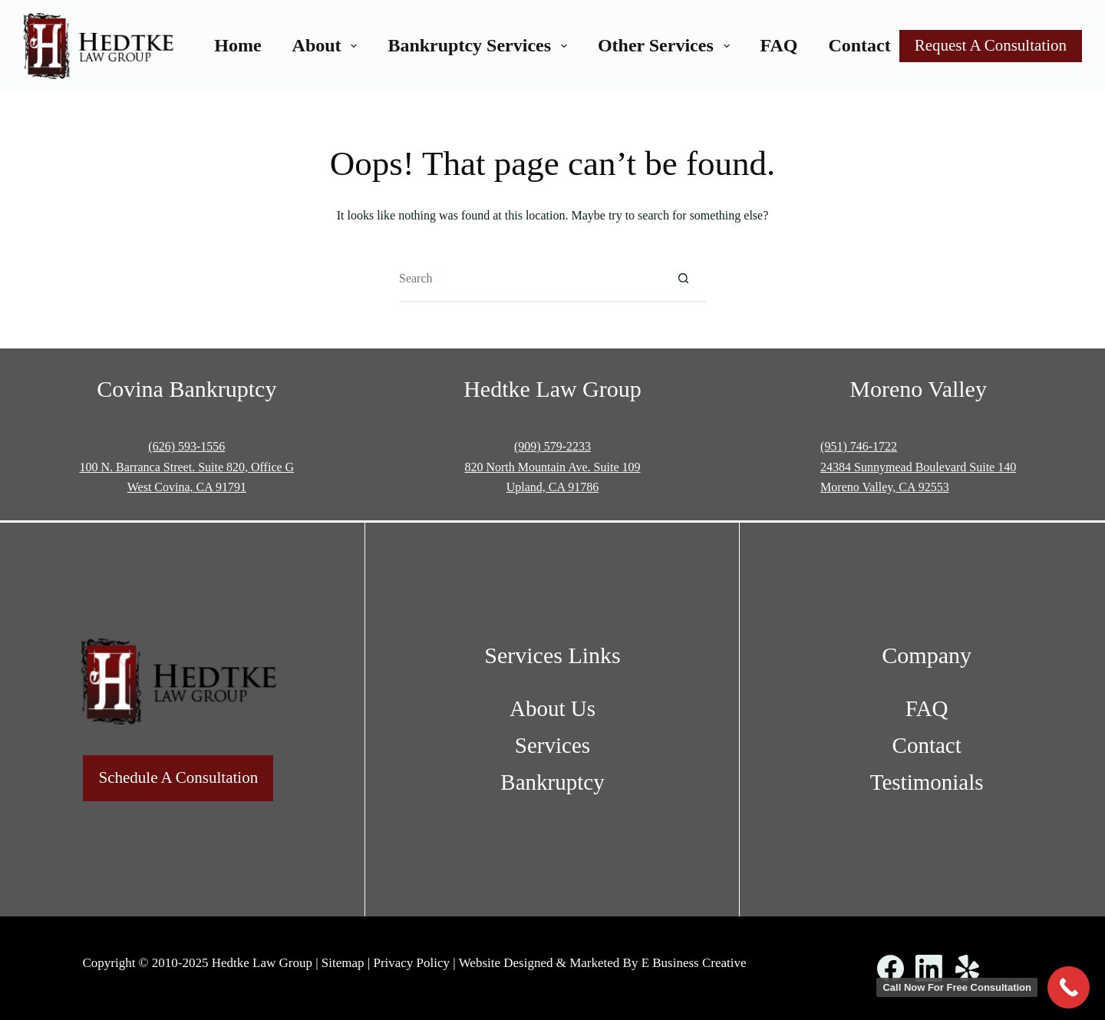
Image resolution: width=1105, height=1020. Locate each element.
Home (237, 45)
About (328, 45)
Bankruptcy (552, 782)
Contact (859, 45)
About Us (552, 708)
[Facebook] (890, 968)
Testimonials (927, 782)
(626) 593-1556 (186, 446)
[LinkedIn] (928, 968)
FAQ (779, 45)
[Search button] (683, 279)
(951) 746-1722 (858, 446)
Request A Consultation (991, 45)
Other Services (667, 45)
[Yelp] (967, 968)
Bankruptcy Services (480, 45)
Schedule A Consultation (178, 777)
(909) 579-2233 (552, 446)
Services (552, 745)
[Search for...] (529, 279)
